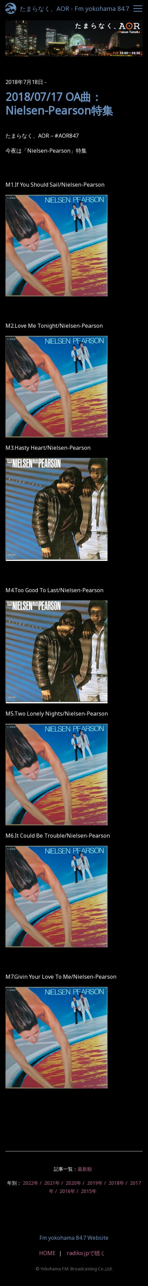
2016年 (67, 1191)
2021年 (52, 1183)
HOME (47, 1253)
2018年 (116, 1183)
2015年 (89, 1191)
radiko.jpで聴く (86, 1253)
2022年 (30, 1183)
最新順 (85, 1169)
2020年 (73, 1183)
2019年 (95, 1183)
